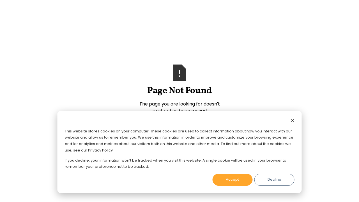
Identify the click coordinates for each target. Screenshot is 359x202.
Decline (274, 179)
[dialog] (179, 152)
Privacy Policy (100, 150)
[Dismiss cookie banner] (292, 121)
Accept (232, 179)
